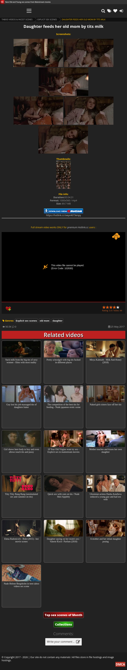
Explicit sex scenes (47, 19)
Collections (63, 624)
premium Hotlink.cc (77, 227)
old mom (44, 320)
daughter (58, 320)
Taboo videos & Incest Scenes (17, 19)
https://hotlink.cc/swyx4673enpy (63, 215)
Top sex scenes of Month (63, 615)
